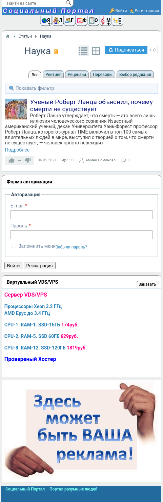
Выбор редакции (135, 74)
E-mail (17, 205)
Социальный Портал (49, 10)
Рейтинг (53, 74)
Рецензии (77, 74)
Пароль (19, 225)
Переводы (103, 74)
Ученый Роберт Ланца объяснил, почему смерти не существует (91, 105)
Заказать (147, 284)
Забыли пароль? (71, 247)
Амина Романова (100, 160)
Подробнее (17, 150)
